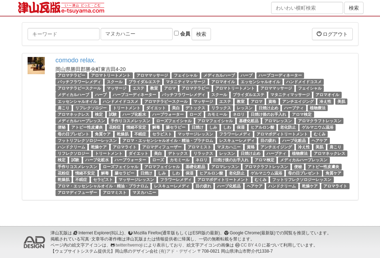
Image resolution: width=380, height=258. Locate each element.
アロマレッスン (278, 121)
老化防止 (288, 127)
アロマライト (124, 147)
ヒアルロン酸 (262, 127)
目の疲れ (268, 140)
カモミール (217, 114)
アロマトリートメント (110, 75)
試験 (113, 114)
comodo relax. (76, 60)
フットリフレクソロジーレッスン (87, 140)
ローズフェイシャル (174, 121)
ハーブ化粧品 (294, 140)
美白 (176, 108)
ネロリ (239, 114)
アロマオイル (223, 82)
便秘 (62, 127)
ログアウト (332, 34)
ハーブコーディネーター (280, 75)
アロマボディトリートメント (282, 134)
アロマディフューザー (162, 147)
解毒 (156, 127)
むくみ (320, 134)
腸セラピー (176, 127)
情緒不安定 (136, 127)
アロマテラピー (71, 75)
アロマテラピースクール (79, 88)
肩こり (63, 108)
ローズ (195, 114)
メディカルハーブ (219, 75)
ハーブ (246, 75)
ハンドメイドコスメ (304, 82)
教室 (154, 88)
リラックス (221, 108)
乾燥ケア (99, 147)
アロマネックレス (73, 114)
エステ (138, 88)
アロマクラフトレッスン (319, 121)
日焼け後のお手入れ (268, 114)
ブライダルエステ (144, 82)
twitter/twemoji (129, 245)
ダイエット (156, 108)
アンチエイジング (298, 101)
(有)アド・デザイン (177, 251)
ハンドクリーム (71, 147)
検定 (99, 114)
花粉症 (115, 127)
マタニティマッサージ (185, 82)
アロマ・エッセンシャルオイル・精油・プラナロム (167, 140)
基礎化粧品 (249, 121)
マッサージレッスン (195, 134)
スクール (114, 82)
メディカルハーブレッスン (81, 121)
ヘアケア (319, 140)
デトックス (195, 108)
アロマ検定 (302, 114)
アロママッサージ (152, 75)
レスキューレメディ (237, 140)
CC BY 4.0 (251, 245)
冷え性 (325, 101)
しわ (227, 127)
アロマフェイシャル (215, 121)
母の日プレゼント (73, 134)
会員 (182, 34)
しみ (213, 127)
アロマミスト (199, 147)
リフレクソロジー (91, 108)
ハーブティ (294, 108)
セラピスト (162, 134)
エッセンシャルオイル (260, 82)
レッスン (244, 108)
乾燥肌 (123, 134)
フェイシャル (185, 75)
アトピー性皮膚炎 (87, 127)
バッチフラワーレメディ (79, 82)
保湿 (241, 127)
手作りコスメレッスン (130, 121)
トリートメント (126, 108)
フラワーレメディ (235, 134)
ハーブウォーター (168, 114)
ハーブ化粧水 (134, 114)
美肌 (341, 101)
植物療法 (318, 108)
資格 (272, 101)
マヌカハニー (229, 147)
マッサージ (116, 88)
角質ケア (103, 134)
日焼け (197, 127)
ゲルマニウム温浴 (317, 127)
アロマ (170, 88)
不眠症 (140, 134)
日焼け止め (268, 108)
